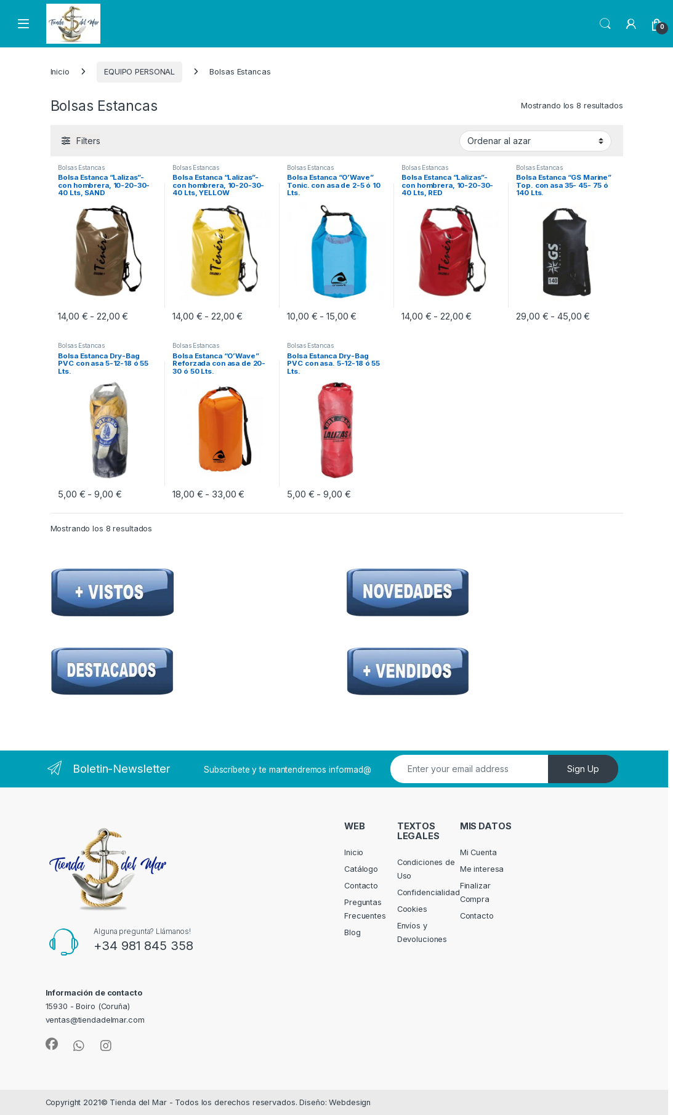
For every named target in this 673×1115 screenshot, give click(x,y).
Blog (352, 932)
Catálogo (361, 869)
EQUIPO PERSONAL (139, 71)
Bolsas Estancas (81, 167)
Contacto (361, 885)
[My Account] (631, 24)
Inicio (60, 71)
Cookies (412, 909)
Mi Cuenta (478, 852)
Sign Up (583, 768)
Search (605, 24)
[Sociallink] (52, 1044)
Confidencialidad (428, 892)
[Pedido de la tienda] (535, 141)
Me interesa (482, 869)
